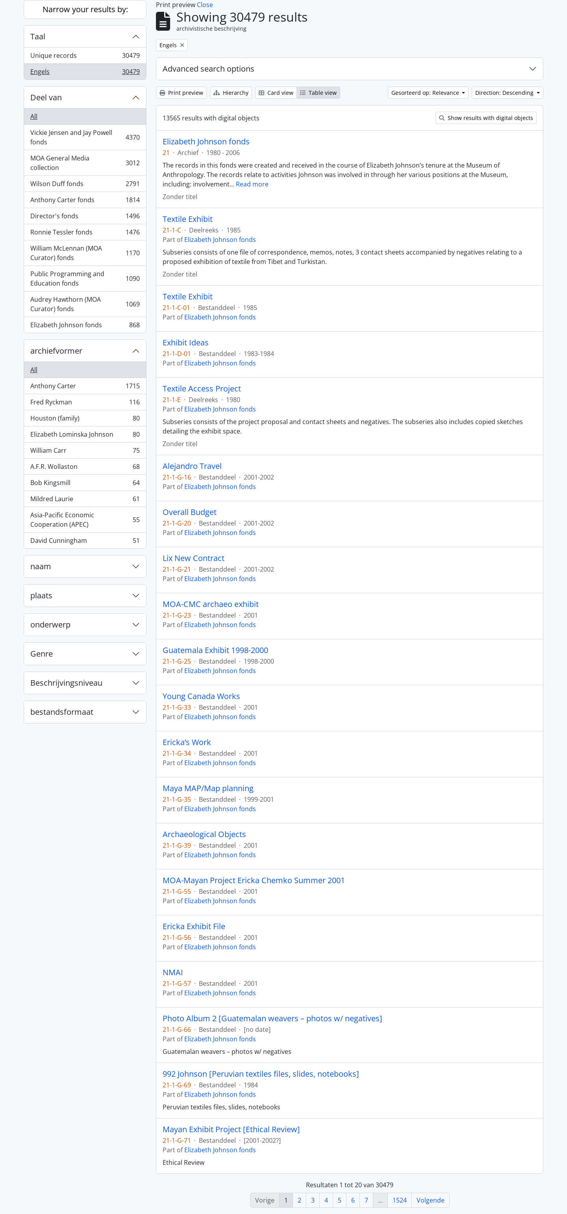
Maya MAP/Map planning (208, 788)
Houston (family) (85, 419)
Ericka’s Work (187, 742)
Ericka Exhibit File (194, 926)
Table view (318, 92)
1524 (400, 1200)
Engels (85, 73)
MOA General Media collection (85, 163)
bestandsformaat (61, 712)
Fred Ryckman (85, 403)
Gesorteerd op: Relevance (426, 92)
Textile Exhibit (188, 219)
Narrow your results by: (85, 9)
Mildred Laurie (85, 500)
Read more (252, 184)
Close (205, 4)
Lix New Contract (193, 558)
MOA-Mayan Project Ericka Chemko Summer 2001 (254, 880)
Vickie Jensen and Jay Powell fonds (85, 137)
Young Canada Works (201, 696)
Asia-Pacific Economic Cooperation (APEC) (85, 520)
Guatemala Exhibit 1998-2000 (215, 650)
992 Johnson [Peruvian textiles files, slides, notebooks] (261, 1074)
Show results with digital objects (486, 118)
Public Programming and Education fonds (85, 278)
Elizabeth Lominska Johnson (85, 436)
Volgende (431, 1200)
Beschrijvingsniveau (66, 682)
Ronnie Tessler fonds (85, 233)
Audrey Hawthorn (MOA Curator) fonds (85, 304)
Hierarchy (230, 92)
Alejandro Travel (192, 466)
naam (40, 566)
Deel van (46, 97)
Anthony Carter (85, 387)
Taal (37, 36)
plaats (41, 595)
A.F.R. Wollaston (85, 468)
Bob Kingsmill (85, 484)
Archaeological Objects (204, 834)
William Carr (85, 452)
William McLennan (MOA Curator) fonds (85, 253)
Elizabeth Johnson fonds (85, 326)
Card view (276, 92)
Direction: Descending (505, 92)
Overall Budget (190, 512)
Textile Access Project (202, 388)
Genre (41, 653)
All (33, 116)
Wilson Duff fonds (85, 185)
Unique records (85, 57)
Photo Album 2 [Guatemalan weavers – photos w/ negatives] (272, 1018)
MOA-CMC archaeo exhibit (211, 604)
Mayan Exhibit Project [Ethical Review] (231, 1129)
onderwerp (50, 624)
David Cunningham (85, 542)
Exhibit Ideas (186, 342)
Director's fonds (85, 217)
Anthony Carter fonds (85, 201)
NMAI (173, 972)
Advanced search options (208, 68)
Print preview (181, 92)
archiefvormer (56, 350)
